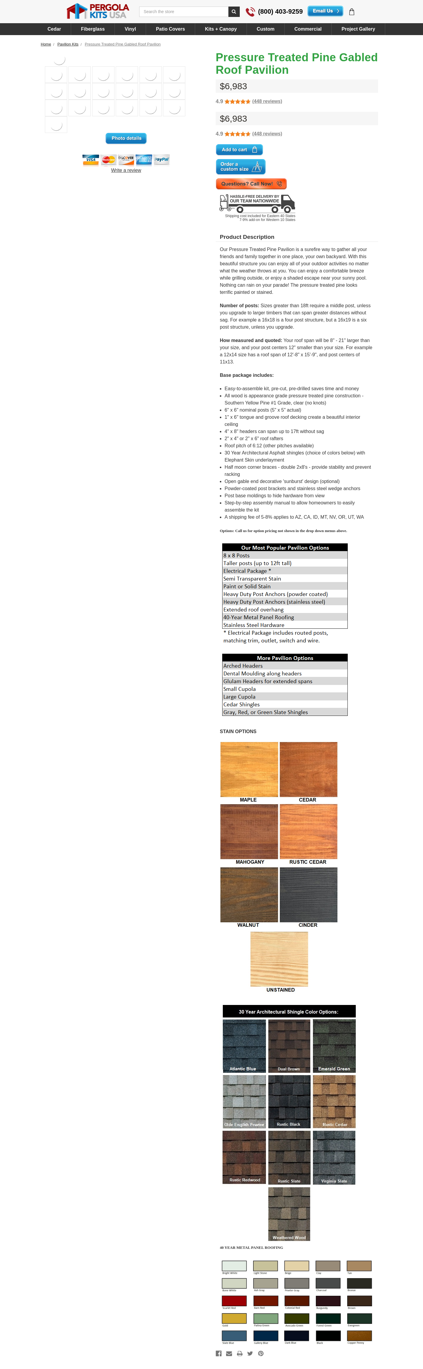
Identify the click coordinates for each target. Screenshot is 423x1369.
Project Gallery (358, 29)
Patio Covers (170, 29)
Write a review (126, 170)
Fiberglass (93, 29)
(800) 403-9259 (274, 11)
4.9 (219, 101)
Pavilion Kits (68, 44)
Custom (266, 29)
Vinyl (130, 29)
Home (46, 44)
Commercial (308, 29)
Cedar (54, 29)
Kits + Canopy (221, 29)
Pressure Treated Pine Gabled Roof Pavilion (123, 44)
